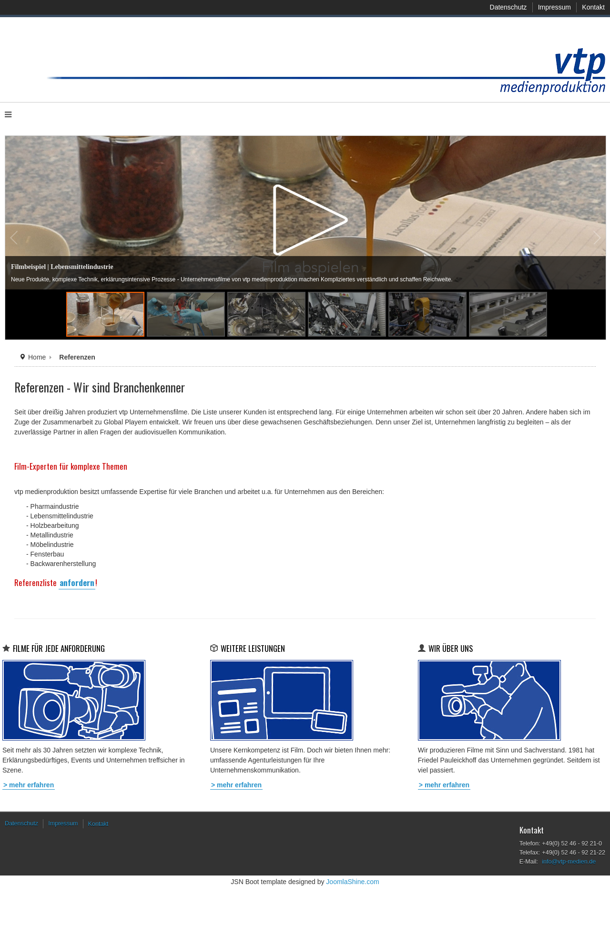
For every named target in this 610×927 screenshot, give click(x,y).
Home (37, 357)
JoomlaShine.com (352, 882)
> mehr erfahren (28, 785)
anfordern (77, 582)
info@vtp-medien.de (569, 861)
